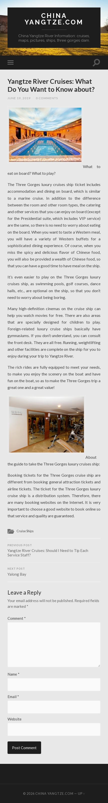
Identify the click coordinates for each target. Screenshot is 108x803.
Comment (17, 618)
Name (14, 674)
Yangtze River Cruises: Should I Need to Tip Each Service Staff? (54, 550)
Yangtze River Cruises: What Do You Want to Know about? (51, 85)
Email (13, 697)
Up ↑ (81, 794)
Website (15, 719)
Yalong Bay (54, 571)
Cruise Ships (25, 531)
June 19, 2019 (19, 98)
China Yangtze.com (54, 19)
